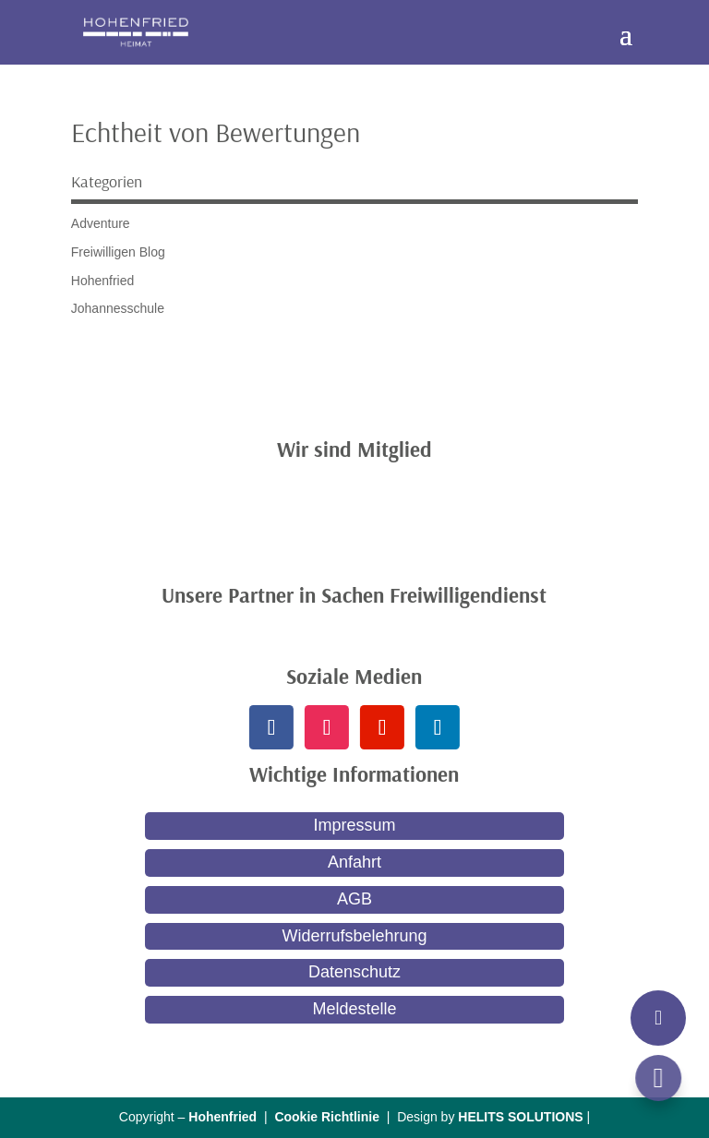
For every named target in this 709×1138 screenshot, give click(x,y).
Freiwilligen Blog (118, 252)
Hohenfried (103, 280)
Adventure (100, 223)
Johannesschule (117, 308)
